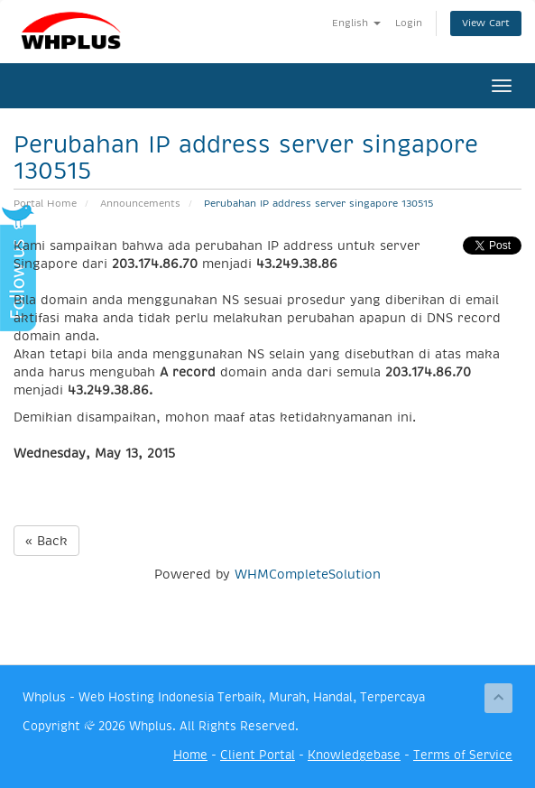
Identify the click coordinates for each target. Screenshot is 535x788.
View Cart (486, 23)
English (356, 23)
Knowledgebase (354, 755)
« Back (46, 540)
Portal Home (45, 204)
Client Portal (257, 755)
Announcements (140, 204)
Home (190, 755)
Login (408, 23)
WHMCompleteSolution (308, 574)
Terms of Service (462, 755)
